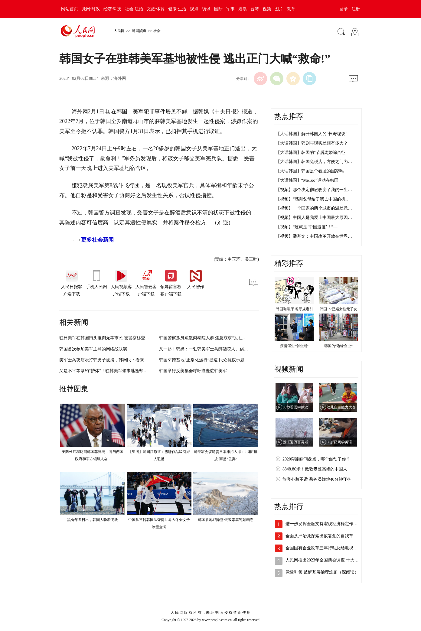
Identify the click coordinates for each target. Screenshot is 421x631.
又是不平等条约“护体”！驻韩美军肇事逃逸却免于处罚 (109, 371)
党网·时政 (91, 9)
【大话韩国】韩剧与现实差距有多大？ (312, 143)
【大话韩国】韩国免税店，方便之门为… (314, 161)
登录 (343, 9)
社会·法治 (134, 9)
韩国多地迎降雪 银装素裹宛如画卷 (225, 520)
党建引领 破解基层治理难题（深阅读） (322, 572)
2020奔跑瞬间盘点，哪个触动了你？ (316, 459)
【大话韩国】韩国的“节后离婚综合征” (311, 152)
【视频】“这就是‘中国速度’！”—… (309, 227)
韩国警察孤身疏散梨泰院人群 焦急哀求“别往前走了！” (210, 338)
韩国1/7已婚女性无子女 (338, 309)
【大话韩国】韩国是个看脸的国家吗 (310, 171)
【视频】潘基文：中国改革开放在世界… (314, 236)
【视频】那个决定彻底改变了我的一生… (314, 189)
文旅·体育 (156, 9)
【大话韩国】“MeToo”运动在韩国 (307, 180)
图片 (279, 9)
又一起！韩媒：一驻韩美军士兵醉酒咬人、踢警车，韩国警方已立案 (222, 349)
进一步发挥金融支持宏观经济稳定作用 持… (326, 524)
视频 (267, 9)
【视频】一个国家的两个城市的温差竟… (314, 208)
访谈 (206, 9)
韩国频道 (139, 31)
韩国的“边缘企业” (338, 346)
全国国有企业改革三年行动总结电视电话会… (328, 548)
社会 (157, 31)
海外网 (119, 78)
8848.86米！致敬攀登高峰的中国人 (314, 469)
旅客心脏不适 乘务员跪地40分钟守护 (316, 479)
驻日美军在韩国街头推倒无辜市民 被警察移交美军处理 (110, 338)
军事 (230, 9)
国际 (218, 9)
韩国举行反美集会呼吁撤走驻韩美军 (193, 371)
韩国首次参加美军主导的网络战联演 (93, 349)
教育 (291, 9)
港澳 (242, 9)
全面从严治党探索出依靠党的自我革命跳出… (328, 536)
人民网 (119, 31)
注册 (355, 9)
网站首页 (69, 9)
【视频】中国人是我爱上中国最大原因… (314, 217)
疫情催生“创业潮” (294, 346)
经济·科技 (112, 9)
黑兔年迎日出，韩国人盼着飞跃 (92, 520)
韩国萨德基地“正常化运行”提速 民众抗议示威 (201, 360)
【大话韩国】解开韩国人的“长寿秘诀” (311, 134)
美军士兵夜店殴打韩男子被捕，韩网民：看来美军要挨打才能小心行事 (125, 360)
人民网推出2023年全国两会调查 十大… (322, 560)
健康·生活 (177, 9)
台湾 (254, 9)
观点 (194, 9)
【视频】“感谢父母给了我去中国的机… (313, 199)
